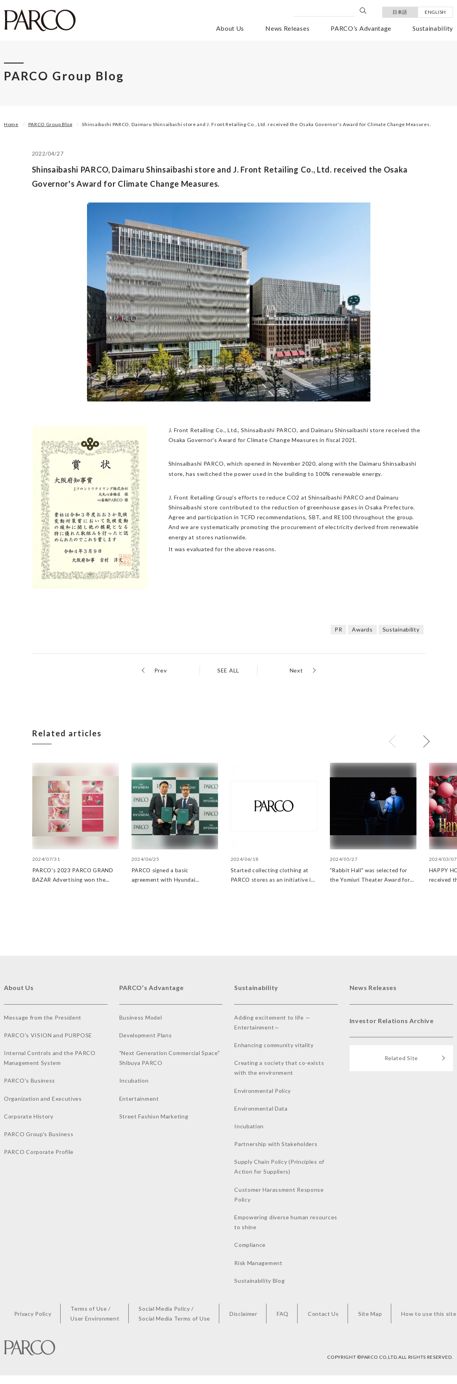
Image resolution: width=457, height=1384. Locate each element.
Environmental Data (261, 1108)
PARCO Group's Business (38, 1134)
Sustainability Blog (259, 1281)
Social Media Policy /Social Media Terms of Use (174, 1314)
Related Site (415, 1058)
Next (296, 670)
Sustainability (433, 28)
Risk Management (258, 1263)
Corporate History (29, 1116)
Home (11, 124)
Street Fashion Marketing (154, 1116)
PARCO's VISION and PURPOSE (48, 1035)
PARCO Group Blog (50, 124)
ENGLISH (435, 12)
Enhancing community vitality (274, 1045)
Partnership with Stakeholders (275, 1144)
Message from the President (42, 1017)
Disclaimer (243, 1314)
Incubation (134, 1080)
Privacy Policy (33, 1314)
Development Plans (145, 1035)
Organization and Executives (43, 1099)
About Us (230, 28)
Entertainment (139, 1099)
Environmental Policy (262, 1091)
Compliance (250, 1245)
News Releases (287, 28)
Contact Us (323, 1314)
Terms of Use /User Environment (94, 1314)
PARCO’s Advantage (361, 28)
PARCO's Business (29, 1080)
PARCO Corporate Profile (39, 1152)
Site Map (370, 1314)
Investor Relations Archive (392, 1021)
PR (338, 629)
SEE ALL (228, 670)
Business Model (140, 1017)
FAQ (283, 1314)
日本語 (399, 12)
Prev (160, 670)
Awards (362, 629)
